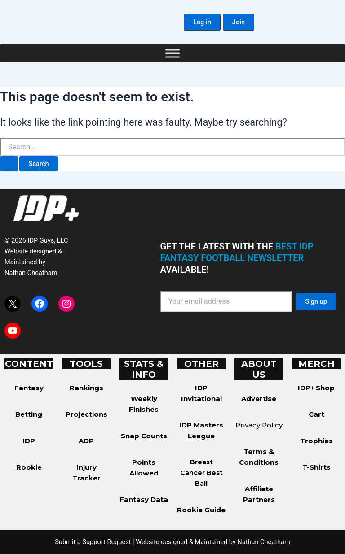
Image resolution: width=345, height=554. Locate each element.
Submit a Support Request (93, 542)
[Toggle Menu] (172, 53)
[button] (202, 22)
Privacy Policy (259, 425)
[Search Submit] (9, 164)
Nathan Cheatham (30, 273)
